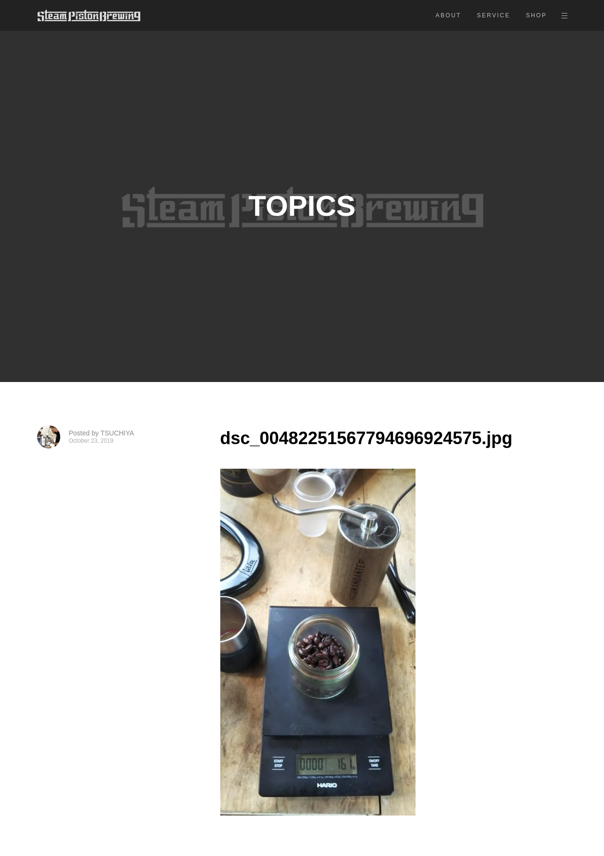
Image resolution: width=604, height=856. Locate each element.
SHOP (536, 15)
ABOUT (448, 15)
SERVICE (493, 15)
